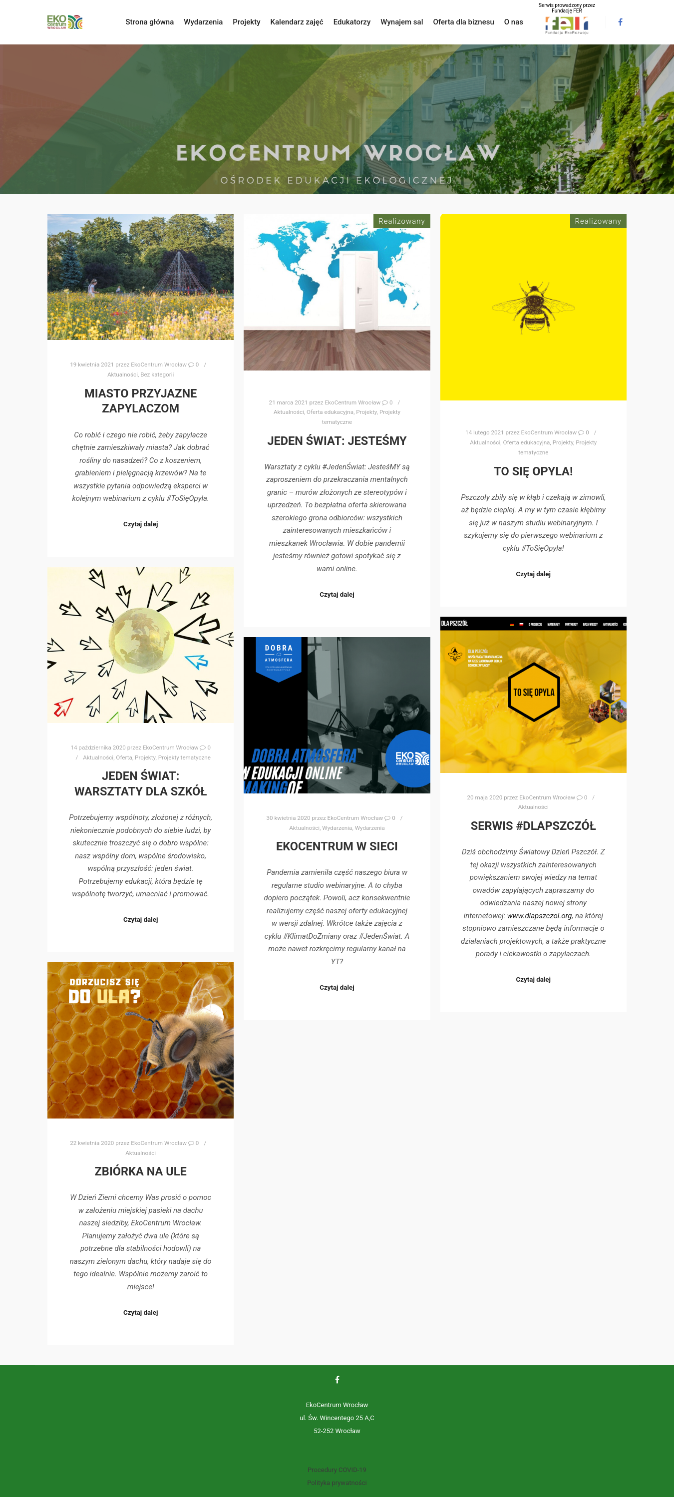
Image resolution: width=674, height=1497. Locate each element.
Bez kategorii (157, 374)
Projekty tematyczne (184, 757)
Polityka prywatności (336, 1483)
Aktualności (122, 374)
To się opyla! (533, 471)
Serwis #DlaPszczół (533, 826)
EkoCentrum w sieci (337, 846)
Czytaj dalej (140, 524)
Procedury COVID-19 (337, 1470)
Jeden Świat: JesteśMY (336, 441)
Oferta (124, 757)
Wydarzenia (337, 827)
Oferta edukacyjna (330, 411)
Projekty (366, 411)
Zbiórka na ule (141, 1171)
